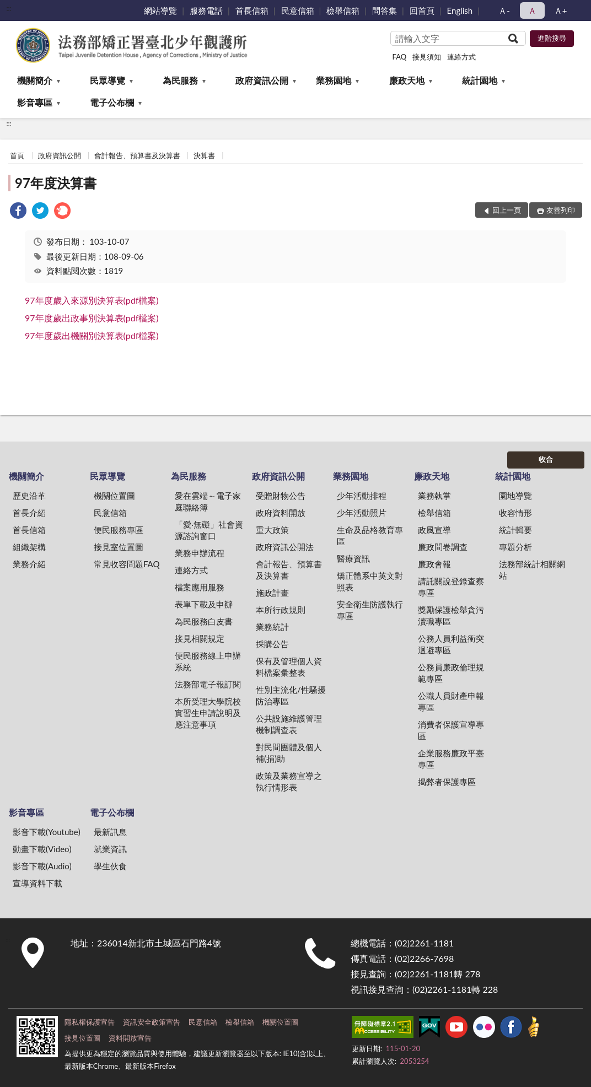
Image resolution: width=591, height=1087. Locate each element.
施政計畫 (272, 593)
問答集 (384, 10)
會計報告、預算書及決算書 (137, 155)
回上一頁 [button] (506, 210)
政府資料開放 (280, 513)
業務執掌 (434, 496)
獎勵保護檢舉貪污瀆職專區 (451, 615)
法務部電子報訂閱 (208, 684)
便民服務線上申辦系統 (208, 661)
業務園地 (333, 80)
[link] (18, 212)
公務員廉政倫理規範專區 (451, 673)
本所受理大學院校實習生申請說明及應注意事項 (208, 712)
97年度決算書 (55, 183)
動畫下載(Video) (42, 849)
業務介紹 (29, 564)
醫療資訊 (353, 558)
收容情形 (515, 513)
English (460, 10)
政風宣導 (434, 530)
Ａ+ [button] (560, 10)
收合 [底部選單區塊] (546, 459)
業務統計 (272, 627)
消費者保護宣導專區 (451, 730)
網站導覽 (160, 10)
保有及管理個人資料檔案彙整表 (289, 666)
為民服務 (180, 80)
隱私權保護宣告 (90, 1022)
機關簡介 (34, 80)
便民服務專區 (118, 530)
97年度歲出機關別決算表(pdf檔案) (92, 335)
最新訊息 (110, 832)
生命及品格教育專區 (370, 535)
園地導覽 (515, 496)
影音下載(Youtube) (46, 832)
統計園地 (479, 80)
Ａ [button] (532, 10)
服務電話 (206, 10)
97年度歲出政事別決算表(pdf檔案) (92, 318)
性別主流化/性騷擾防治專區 (291, 695)
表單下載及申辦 (204, 604)
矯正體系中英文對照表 (370, 581)
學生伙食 (110, 866)
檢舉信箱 (342, 10)
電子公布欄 (112, 102)
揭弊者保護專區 (447, 782)
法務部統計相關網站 (532, 569)
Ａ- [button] (504, 10)
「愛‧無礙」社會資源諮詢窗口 (209, 530)
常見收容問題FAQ (127, 564)
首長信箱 (251, 10)
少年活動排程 (361, 496)
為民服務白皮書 (204, 621)
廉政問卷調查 (443, 547)
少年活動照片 (361, 513)
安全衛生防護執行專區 (370, 610)
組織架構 (29, 547)
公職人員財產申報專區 (451, 701)
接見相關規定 (199, 638)
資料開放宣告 (130, 1038)
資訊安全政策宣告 (151, 1022)
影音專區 (34, 102)
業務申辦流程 (199, 553)
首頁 (17, 155)
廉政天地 (407, 80)
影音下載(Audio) (42, 866)
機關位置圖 (114, 496)
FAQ (400, 56)
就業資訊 (110, 849)
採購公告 (272, 644)
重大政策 (272, 530)
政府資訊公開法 (285, 547)
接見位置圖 (82, 1038)
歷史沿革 (29, 496)
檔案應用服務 (199, 587)
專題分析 (515, 547)
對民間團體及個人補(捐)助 (289, 752)
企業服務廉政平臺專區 (451, 758)
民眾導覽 (107, 80)
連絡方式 (461, 56)
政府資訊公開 (261, 80)
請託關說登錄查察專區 (451, 587)
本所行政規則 (280, 610)
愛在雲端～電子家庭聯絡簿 (208, 501)
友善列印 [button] (560, 210)
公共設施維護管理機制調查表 (289, 724)
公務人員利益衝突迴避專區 (451, 644)
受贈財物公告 (280, 496)
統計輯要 (515, 530)
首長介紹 (29, 513)
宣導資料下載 (37, 883)
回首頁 (422, 10)
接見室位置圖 (118, 547)
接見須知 (426, 56)
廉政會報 (434, 564)
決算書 (204, 155)
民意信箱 (297, 10)
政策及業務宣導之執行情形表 (289, 781)
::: (9, 8)
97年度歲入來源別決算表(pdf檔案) (92, 300)
